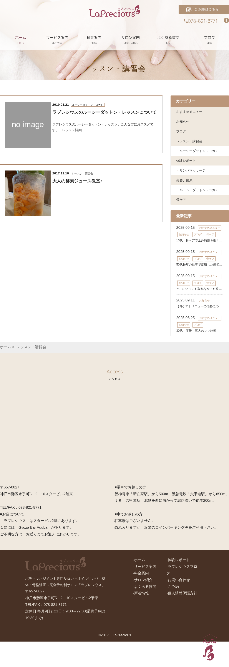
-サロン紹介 (143, 605)
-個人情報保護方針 (181, 619)
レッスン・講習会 (191, 145)
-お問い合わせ (178, 605)
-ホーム (139, 585)
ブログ (181, 134)
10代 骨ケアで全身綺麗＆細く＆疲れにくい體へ (199, 265)
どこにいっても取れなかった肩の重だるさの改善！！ (199, 314)
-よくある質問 (144, 612)
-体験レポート (178, 585)
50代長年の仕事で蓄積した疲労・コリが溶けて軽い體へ (199, 290)
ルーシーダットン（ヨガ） (196, 159)
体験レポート (187, 174)
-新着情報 (141, 619)
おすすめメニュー (191, 112)
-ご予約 (172, 612)
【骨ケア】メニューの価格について (199, 332)
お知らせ (183, 123)
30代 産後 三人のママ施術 (196, 356)
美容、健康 (185, 196)
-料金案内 (141, 599)
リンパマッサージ (194, 185)
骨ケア (181, 224)
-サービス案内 (144, 592)
